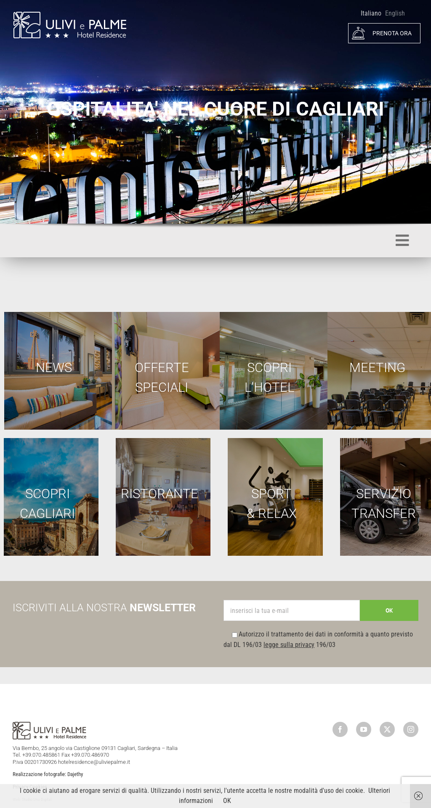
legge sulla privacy (288, 645)
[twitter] (387, 729)
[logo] (69, 14)
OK (227, 801)
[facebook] (340, 729)
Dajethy (75, 774)
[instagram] (410, 729)
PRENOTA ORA (382, 33)
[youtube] (363, 729)
